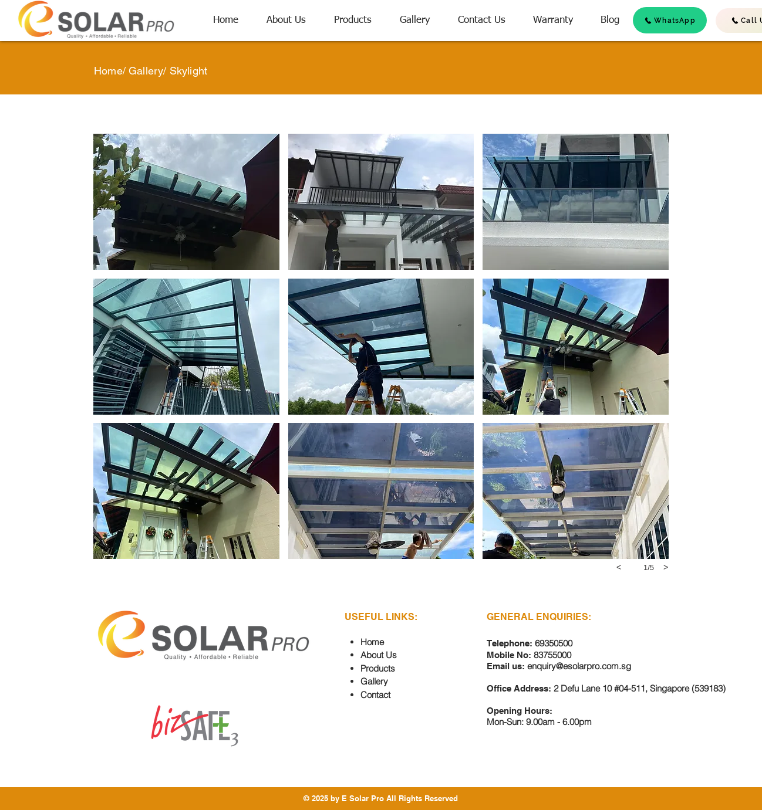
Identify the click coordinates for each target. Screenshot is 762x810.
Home (108, 71)
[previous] (619, 567)
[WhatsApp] (670, 20)
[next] (666, 567)
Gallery (146, 71)
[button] (186, 202)
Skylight (188, 71)
